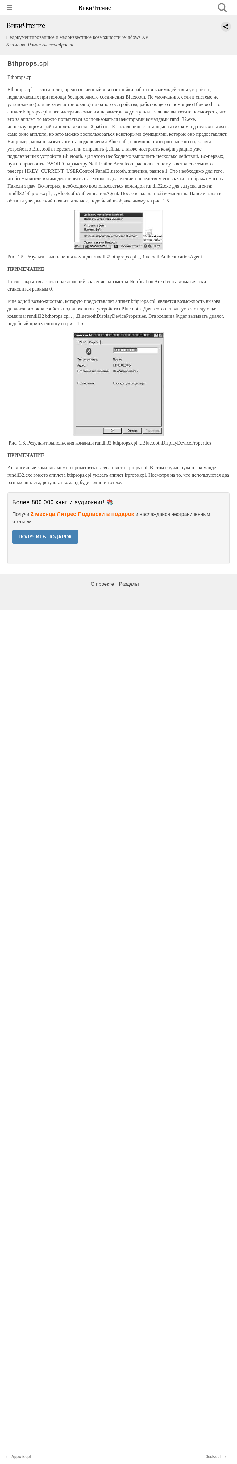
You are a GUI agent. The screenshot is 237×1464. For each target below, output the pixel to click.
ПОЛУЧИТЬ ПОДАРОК (45, 536)
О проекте (102, 584)
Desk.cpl (213, 1456)
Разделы (129, 584)
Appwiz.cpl (21, 1456)
